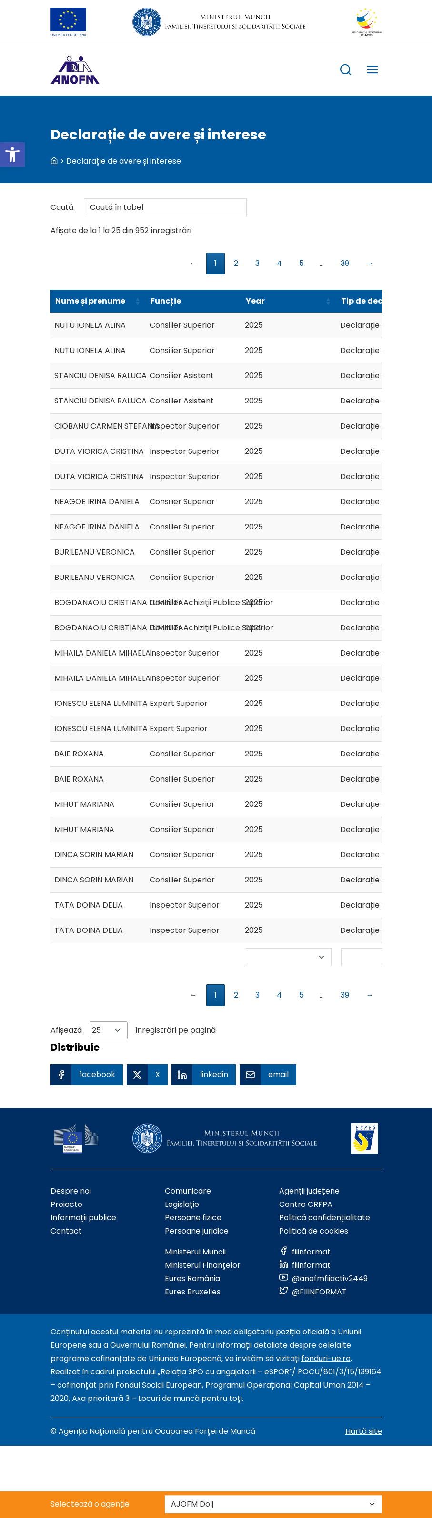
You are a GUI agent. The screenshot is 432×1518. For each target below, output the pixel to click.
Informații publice (83, 1217)
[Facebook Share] (86, 1074)
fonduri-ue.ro (326, 1358)
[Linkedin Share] (203, 1074)
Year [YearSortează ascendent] (255, 300)
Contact (66, 1230)
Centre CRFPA (305, 1204)
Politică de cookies (313, 1230)
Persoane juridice (197, 1230)
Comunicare (188, 1190)
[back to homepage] (54, 161)
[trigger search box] (345, 71)
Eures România (192, 1278)
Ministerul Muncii (195, 1251)
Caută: (148, 207)
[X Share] (147, 1074)
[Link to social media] (305, 1251)
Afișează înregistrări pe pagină (133, 1030)
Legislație (182, 1204)
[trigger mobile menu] (372, 71)
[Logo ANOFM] (75, 70)
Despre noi (70, 1190)
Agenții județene (309, 1190)
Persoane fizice (193, 1217)
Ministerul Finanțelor (203, 1265)
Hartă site (363, 1431)
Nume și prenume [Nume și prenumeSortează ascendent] (90, 300)
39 (345, 263)
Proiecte (66, 1204)
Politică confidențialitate (324, 1217)
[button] (12, 154)
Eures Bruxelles (193, 1291)
